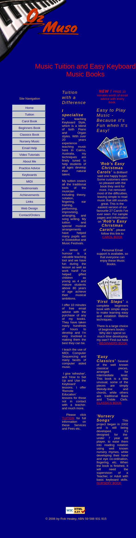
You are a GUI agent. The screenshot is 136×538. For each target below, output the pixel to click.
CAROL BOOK (112, 237)
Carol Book (29, 121)
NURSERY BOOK (109, 483)
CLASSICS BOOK (109, 403)
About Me (29, 161)
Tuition (29, 114)
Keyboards (29, 175)
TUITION (68, 418)
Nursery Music (29, 141)
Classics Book (29, 134)
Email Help (29, 148)
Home (29, 108)
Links (29, 201)
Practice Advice (29, 168)
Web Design (29, 208)
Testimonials (29, 188)
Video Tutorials (29, 154)
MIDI (29, 181)
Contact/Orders (29, 215)
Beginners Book (29, 128)
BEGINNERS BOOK (113, 343)
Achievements (29, 195)
